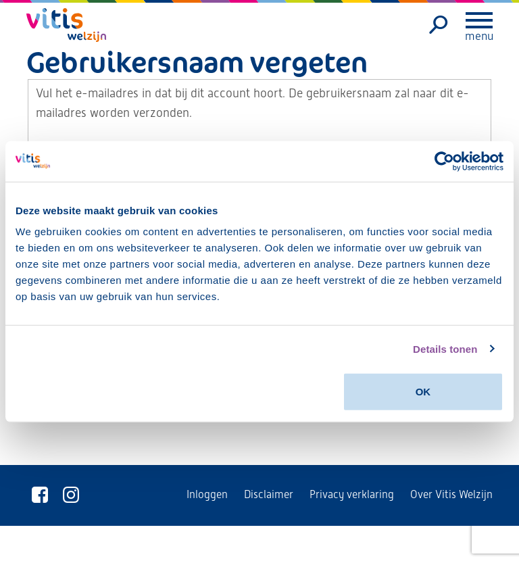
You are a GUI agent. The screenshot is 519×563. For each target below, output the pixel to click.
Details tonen (445, 348)
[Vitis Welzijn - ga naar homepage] (66, 25)
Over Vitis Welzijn (451, 494)
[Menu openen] (479, 20)
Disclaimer (268, 494)
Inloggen (207, 494)
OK (423, 391)
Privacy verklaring (352, 494)
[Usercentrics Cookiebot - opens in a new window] (444, 161)
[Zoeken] (439, 25)
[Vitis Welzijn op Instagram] (70, 495)
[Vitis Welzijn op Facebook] (39, 495)
